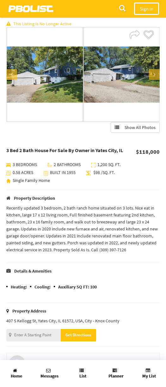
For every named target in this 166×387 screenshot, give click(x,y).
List (82, 373)
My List (149, 373)
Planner (116, 373)
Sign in (146, 9)
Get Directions (78, 335)
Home (16, 373)
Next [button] (154, 74)
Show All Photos (135, 127)
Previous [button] (11, 74)
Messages (49, 373)
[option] (44, 74)
